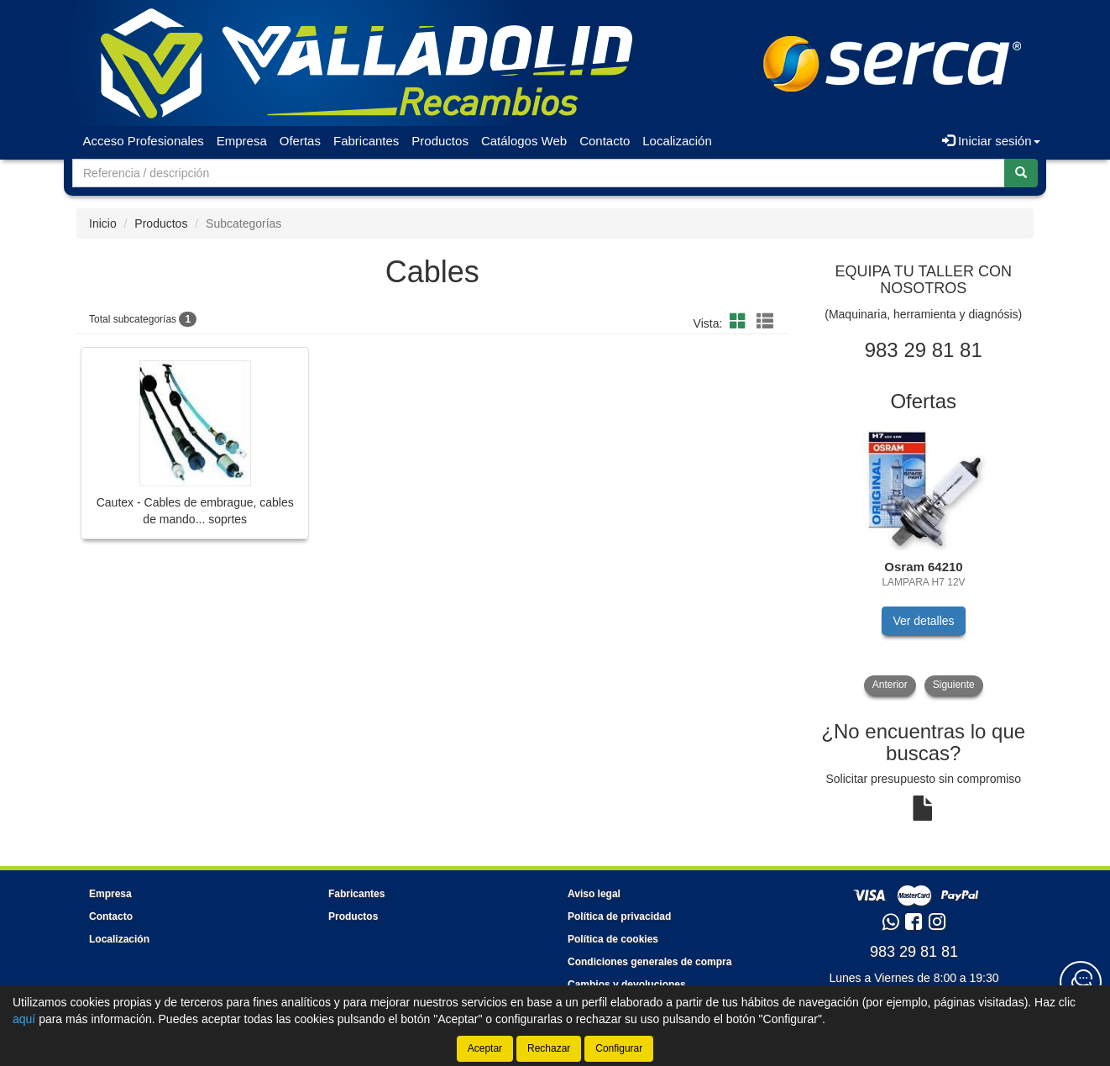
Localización (677, 141)
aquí (24, 1019)
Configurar (618, 1048)
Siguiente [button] (954, 685)
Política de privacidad (619, 916)
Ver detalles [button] (923, 621)
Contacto (604, 141)
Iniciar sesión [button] (991, 141)
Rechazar (548, 1048)
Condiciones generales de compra (649, 962)
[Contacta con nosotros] (1081, 982)
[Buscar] (1021, 173)
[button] (740, 321)
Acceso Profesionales (143, 141)
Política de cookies (613, 939)
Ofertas (300, 141)
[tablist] (924, 560)
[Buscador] (538, 173)
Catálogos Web (524, 141)
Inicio (103, 223)
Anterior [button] (890, 685)
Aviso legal (594, 894)
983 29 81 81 (914, 951)
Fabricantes (366, 141)
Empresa (242, 141)
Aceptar (485, 1048)
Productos (440, 141)
